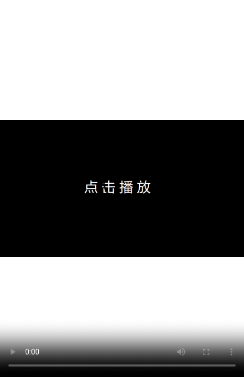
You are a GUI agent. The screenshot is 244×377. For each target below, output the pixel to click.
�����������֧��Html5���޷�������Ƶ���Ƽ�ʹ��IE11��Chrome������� (122, 188)
